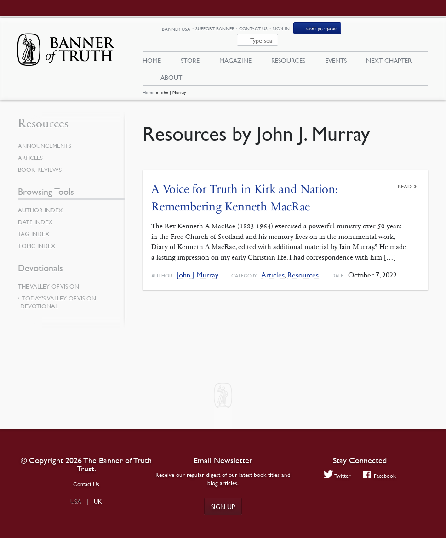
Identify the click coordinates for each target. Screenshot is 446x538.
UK (98, 501)
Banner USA (228, 29)
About (171, 66)
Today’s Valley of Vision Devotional (58, 291)
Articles (273, 264)
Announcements (44, 134)
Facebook (379, 475)
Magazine (235, 49)
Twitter (337, 475)
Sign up (223, 506)
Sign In (333, 29)
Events (336, 49)
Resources (288, 49)
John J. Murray (197, 264)
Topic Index (36, 234)
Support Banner (266, 29)
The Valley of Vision (48, 275)
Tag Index (33, 223)
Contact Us (306, 29)
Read (405, 175)
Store (190, 49)
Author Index (40, 199)
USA (75, 501)
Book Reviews (40, 158)
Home (148, 82)
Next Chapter (389, 49)
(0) (374, 28)
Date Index (35, 211)
